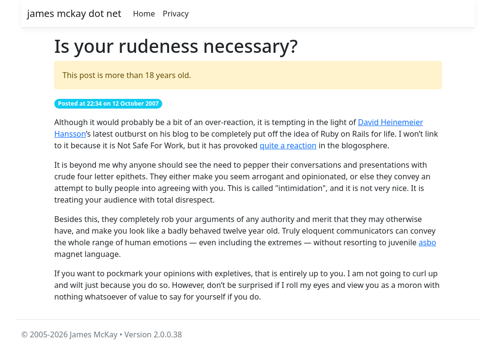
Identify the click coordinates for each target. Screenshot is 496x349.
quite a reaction (288, 145)
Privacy (175, 13)
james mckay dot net (74, 13)
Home (144, 13)
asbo (427, 242)
